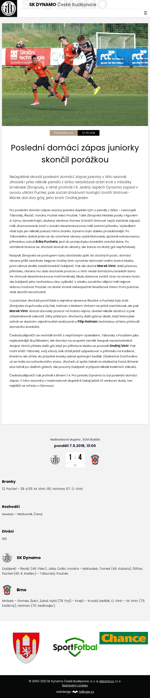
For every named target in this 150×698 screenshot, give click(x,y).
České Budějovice (62, 4)
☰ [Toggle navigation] (145, 13)
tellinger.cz (86, 692)
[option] (26, 648)
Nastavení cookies (75, 685)
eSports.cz (106, 681)
